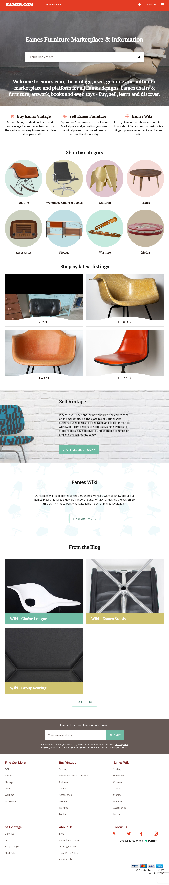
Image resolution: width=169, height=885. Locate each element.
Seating (63, 769)
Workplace (118, 775)
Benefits (9, 833)
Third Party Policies (69, 852)
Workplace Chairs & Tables (73, 775)
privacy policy (121, 744)
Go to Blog (84, 702)
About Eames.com (69, 840)
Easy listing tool (13, 846)
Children (63, 782)
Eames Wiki (138, 116)
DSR (7, 769)
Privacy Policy (66, 859)
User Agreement (68, 846)
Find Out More (84, 518)
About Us (65, 827)
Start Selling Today (79, 450)
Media (8, 788)
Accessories (11, 801)
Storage (9, 782)
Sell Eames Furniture (84, 116)
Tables (8, 775)
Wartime (9, 794)
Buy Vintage (67, 763)
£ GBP (151, 4)
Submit (115, 735)
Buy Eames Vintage (30, 116)
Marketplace (53, 4)
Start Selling (11, 852)
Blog (61, 833)
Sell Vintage (13, 827)
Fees (7, 840)
